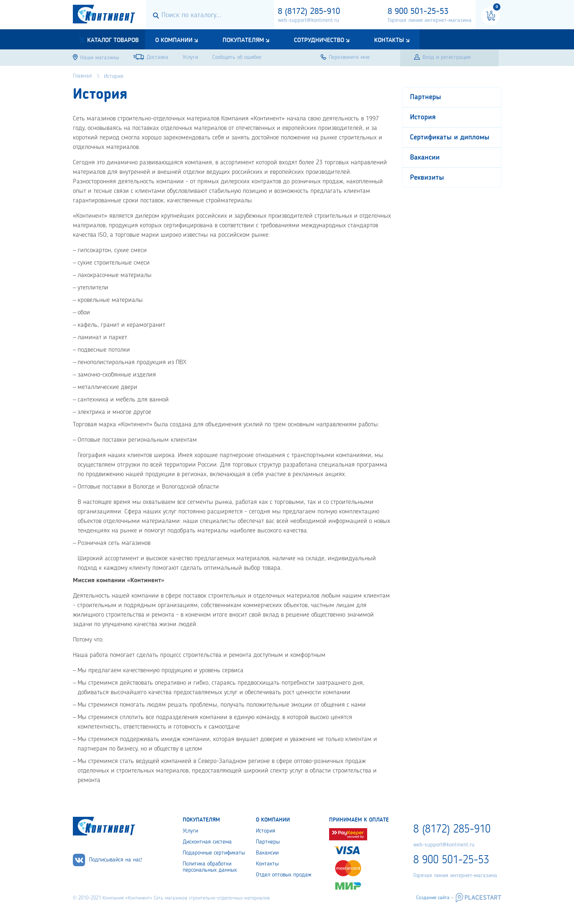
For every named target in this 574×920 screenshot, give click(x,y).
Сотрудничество (319, 40)
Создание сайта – (435, 897)
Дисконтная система (207, 842)
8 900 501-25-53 (418, 11)
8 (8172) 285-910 (309, 11)
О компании (174, 40)
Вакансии (425, 157)
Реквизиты (427, 178)
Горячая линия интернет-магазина (429, 20)
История (423, 117)
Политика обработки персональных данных (210, 867)
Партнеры (425, 97)
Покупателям (243, 40)
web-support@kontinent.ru (308, 20)
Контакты (389, 40)
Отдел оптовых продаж (284, 875)
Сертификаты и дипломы (449, 137)
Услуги (190, 831)
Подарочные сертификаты (214, 853)
